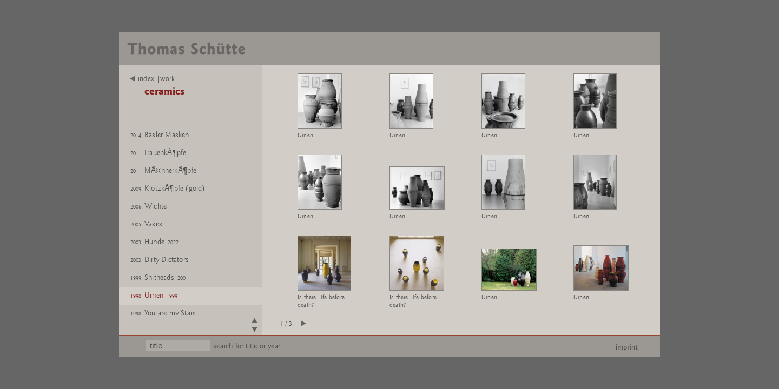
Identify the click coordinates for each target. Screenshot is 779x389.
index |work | (155, 79)
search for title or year (246, 346)
